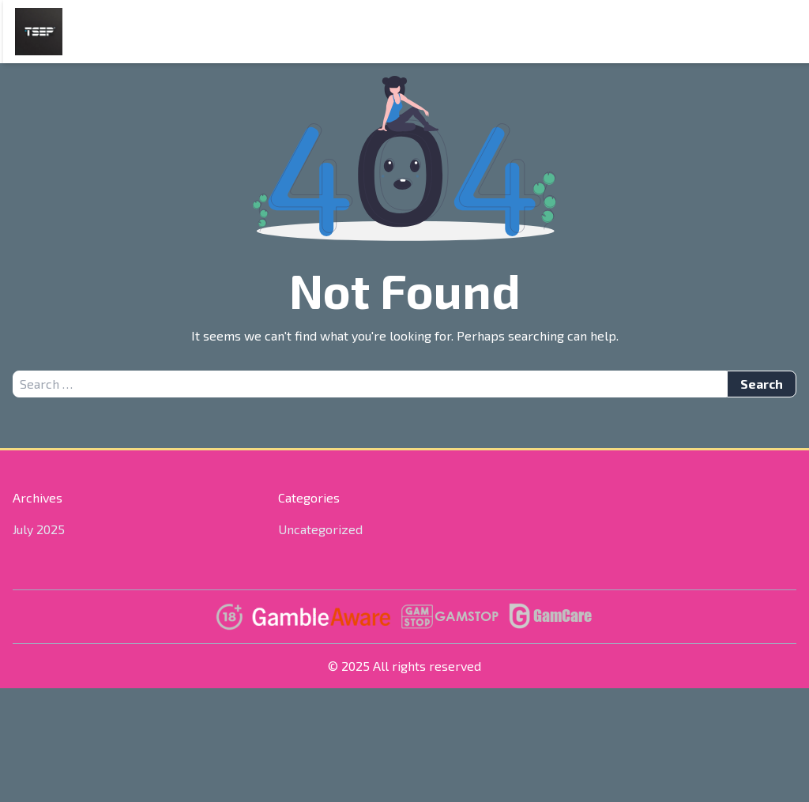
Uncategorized (320, 529)
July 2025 (39, 529)
